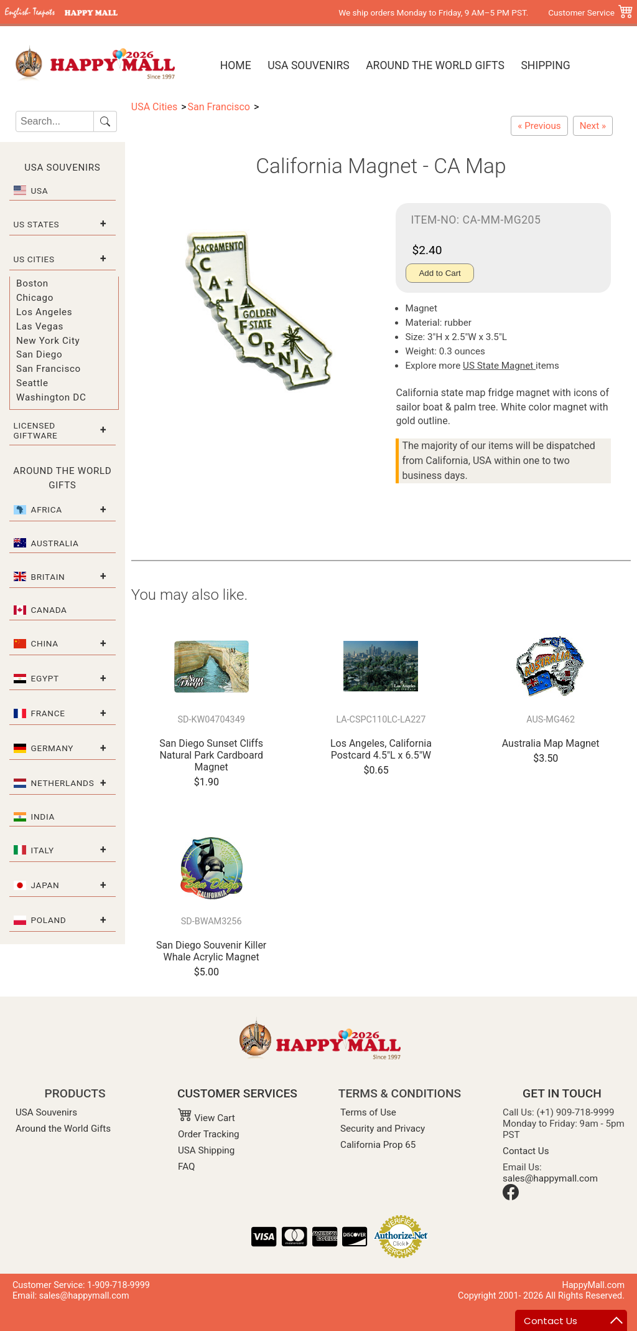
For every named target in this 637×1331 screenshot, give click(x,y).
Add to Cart (439, 273)
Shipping (545, 65)
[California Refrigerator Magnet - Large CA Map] (593, 126)
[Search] (55, 121)
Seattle (32, 383)
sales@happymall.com (550, 1178)
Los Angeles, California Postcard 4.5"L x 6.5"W (381, 749)
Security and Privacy (382, 1128)
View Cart (206, 1118)
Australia (55, 543)
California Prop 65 (378, 1144)
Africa (46, 509)
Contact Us (526, 1151)
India (43, 817)
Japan (45, 885)
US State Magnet (499, 365)
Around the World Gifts (435, 65)
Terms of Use (368, 1112)
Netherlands (63, 783)
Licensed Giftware (36, 430)
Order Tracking (208, 1134)
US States (37, 224)
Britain (48, 577)
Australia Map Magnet (551, 743)
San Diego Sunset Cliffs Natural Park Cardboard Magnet (211, 755)
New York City (48, 340)
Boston (32, 283)
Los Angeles (44, 312)
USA (40, 191)
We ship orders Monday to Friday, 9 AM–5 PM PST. (433, 12)
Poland (49, 920)
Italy (42, 850)
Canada (49, 610)
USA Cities (154, 107)
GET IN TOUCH (562, 1093)
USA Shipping (206, 1150)
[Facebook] (511, 1197)
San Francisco (48, 368)
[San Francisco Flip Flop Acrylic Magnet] (539, 126)
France (48, 713)
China (44, 643)
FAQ (186, 1166)
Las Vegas (39, 326)
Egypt (45, 678)
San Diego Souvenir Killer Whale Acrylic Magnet (211, 951)
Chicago (34, 297)
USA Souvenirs (308, 65)
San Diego (39, 354)
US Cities (34, 259)
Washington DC (51, 397)
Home (235, 65)
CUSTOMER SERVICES (237, 1093)
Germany (52, 748)
